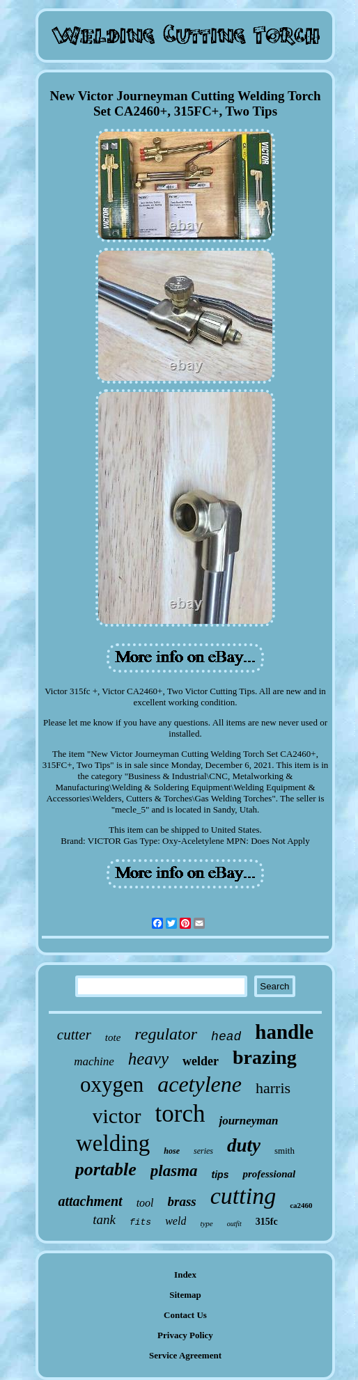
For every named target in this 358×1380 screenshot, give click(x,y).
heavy (148, 1058)
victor (117, 1115)
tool (145, 1203)
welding (113, 1143)
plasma (174, 1170)
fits (140, 1222)
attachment (90, 1201)
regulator (165, 1034)
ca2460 (301, 1205)
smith (284, 1150)
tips (220, 1174)
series (203, 1151)
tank (104, 1219)
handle (284, 1032)
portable (106, 1169)
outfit (234, 1224)
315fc (267, 1221)
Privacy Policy (185, 1335)
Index (185, 1274)
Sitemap (185, 1294)
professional (268, 1173)
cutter (74, 1034)
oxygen (111, 1084)
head (226, 1037)
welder (200, 1061)
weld (175, 1221)
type (206, 1223)
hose (172, 1151)
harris (273, 1088)
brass (182, 1201)
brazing (265, 1057)
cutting (243, 1196)
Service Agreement (185, 1355)
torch (180, 1113)
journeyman (248, 1120)
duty (243, 1145)
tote (113, 1037)
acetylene (199, 1084)
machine (94, 1061)
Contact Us (185, 1315)
